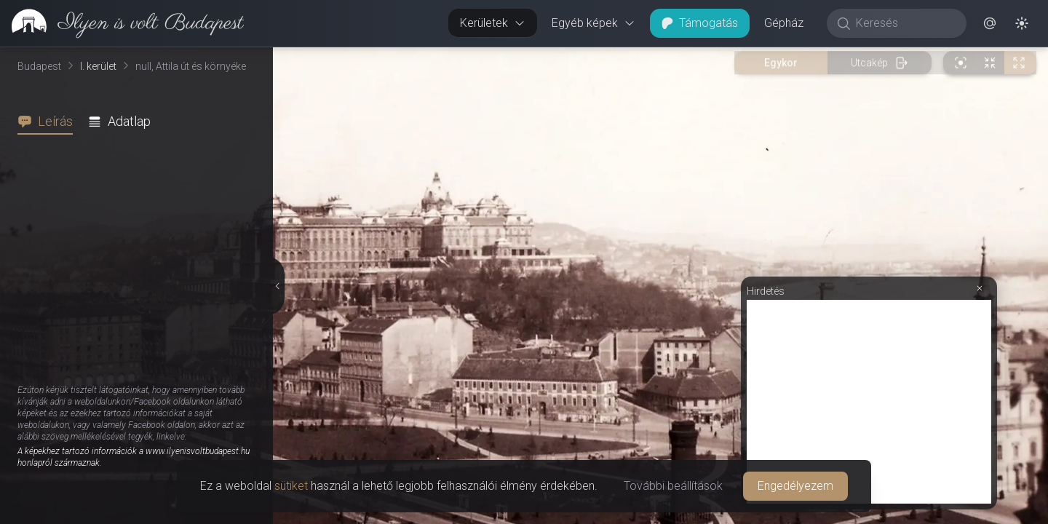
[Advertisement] (869, 402)
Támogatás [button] (700, 23)
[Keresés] (904, 23)
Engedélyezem (795, 486)
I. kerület (98, 66)
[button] (989, 23)
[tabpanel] (142, 329)
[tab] (49, 121)
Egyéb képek (593, 23)
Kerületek (492, 23)
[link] (122, 23)
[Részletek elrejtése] (276, 286)
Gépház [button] (783, 23)
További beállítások (673, 486)
